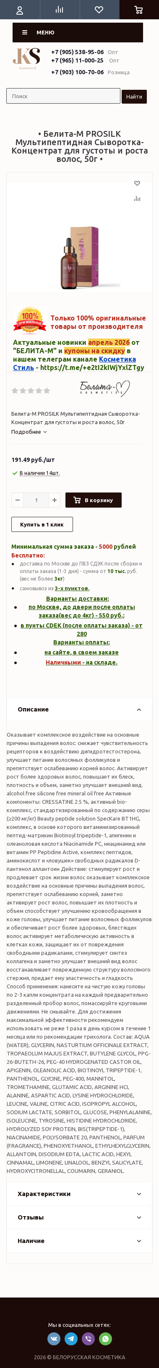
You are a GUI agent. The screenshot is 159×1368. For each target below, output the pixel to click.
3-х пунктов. (72, 588)
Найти (134, 96)
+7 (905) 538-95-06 (77, 52)
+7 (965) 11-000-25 (77, 60)
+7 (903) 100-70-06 (77, 72)
